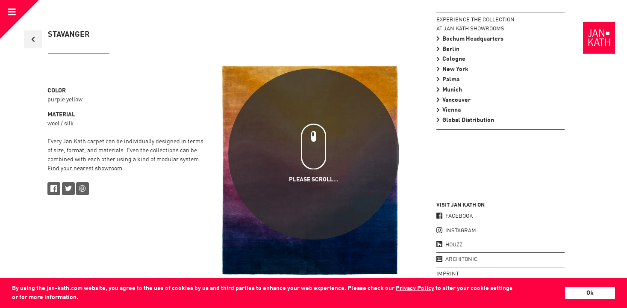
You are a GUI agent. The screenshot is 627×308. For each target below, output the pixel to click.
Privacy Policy (415, 288)
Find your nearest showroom (84, 169)
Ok (590, 293)
